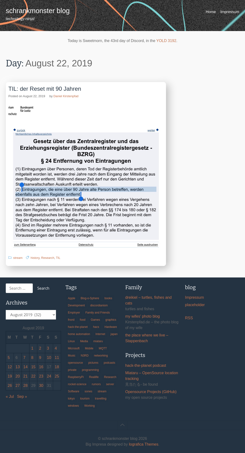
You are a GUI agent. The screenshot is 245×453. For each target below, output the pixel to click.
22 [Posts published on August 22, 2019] (33, 376)
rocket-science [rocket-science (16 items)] (77, 384)
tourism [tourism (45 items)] (84, 398)
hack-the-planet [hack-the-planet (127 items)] (78, 327)
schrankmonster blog (38, 11)
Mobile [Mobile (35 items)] (89, 348)
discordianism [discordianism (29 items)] (99, 305)
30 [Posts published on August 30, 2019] (41, 386)
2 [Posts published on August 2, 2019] (40, 348)
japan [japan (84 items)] (114, 334)
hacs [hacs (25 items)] (96, 327)
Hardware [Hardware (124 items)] (111, 327)
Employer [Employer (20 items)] (74, 312)
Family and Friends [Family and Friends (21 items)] (97, 312)
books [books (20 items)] (108, 298)
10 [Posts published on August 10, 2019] (49, 358)
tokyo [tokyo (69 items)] (71, 398)
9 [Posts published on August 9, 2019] (40, 358)
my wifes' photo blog (142, 316)
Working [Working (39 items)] (89, 405)
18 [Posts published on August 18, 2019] (57, 367)
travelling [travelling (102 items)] (100, 398)
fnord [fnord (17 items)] (71, 319)
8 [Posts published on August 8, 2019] (32, 358)
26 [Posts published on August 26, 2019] (10, 386)
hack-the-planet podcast (145, 365)
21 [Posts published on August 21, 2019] (25, 376)
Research (47, 258)
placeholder (195, 305)
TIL (58, 258)
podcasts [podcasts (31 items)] (109, 362)
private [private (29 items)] (72, 370)
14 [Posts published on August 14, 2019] (25, 367)
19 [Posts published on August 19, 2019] (10, 376)
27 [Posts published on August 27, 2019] (18, 386)
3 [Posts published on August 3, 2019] (48, 348)
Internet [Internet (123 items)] (100, 334)
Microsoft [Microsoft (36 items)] (74, 348)
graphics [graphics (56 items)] (111, 319)
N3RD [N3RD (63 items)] (85, 355)
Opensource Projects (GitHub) (150, 392)
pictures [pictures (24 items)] (93, 362)
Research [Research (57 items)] (110, 377)
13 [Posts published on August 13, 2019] (18, 367)
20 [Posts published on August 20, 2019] (18, 376)
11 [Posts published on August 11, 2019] (57, 358)
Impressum (229, 12)
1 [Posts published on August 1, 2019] (32, 348)
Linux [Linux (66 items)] (71, 341)
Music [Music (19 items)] (71, 355)
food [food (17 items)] (82, 319)
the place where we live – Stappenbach (146, 338)
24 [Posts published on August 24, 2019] (49, 376)
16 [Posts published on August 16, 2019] (41, 367)
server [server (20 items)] (110, 384)
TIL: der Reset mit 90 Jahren (44, 88)
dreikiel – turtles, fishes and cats (148, 300)
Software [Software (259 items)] (73, 391)
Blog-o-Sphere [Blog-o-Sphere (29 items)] (90, 298)
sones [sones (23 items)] (88, 391)
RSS (189, 318)
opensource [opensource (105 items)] (75, 362)
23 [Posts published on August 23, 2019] (41, 376)
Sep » (22, 396)
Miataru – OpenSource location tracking (151, 376)
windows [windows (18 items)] (73, 405)
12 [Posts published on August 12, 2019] (10, 367)
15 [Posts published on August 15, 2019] (33, 367)
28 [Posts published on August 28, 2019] (25, 386)
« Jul (10, 396)
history (35, 258)
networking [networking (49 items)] (101, 355)
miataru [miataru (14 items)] (98, 341)
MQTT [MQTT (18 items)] (103, 348)
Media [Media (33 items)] (84, 341)
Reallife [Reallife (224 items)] (94, 377)
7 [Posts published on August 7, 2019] (24, 358)
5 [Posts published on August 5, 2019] (9, 358)
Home (211, 12)
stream (17, 258)
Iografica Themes (143, 444)
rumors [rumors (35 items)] (96, 384)
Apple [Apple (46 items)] (71, 298)
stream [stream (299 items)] (102, 391)
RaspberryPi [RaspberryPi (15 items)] (76, 377)
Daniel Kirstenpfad (65, 96)
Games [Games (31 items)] (95, 319)
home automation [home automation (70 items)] (79, 334)
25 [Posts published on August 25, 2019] (57, 376)
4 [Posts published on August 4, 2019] (56, 348)
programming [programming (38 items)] (90, 370)
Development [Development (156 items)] (76, 305)
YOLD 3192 (166, 41)
